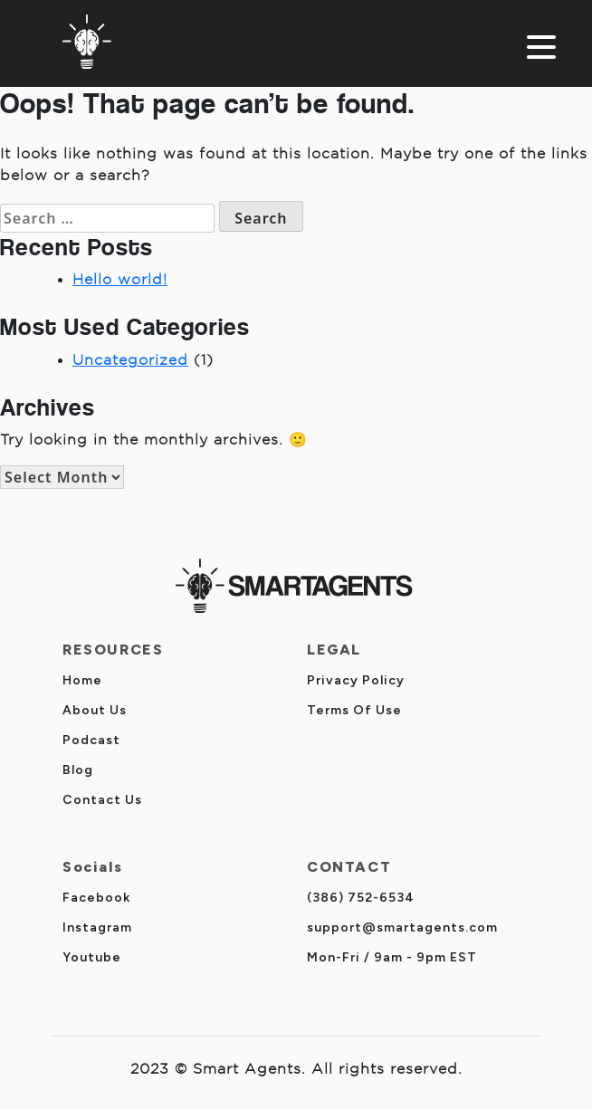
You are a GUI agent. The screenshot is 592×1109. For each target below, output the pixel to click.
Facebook (96, 897)
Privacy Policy (356, 680)
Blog (77, 770)
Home (82, 680)
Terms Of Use (354, 710)
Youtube (91, 957)
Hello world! (119, 279)
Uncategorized (130, 360)
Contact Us (102, 800)
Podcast (91, 740)
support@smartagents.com (402, 927)
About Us (94, 710)
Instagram (97, 927)
